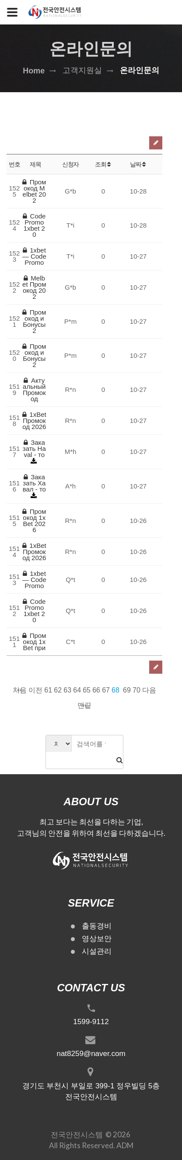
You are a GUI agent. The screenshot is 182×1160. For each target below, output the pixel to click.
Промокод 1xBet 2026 (34, 520)
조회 (103, 164)
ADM (124, 1145)
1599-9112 (90, 1022)
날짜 (138, 164)
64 (77, 690)
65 (87, 690)
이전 (35, 690)
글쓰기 (155, 142)
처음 (20, 690)
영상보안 (97, 939)
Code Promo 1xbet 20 (34, 225)
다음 (149, 690)
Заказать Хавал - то (34, 483)
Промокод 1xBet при (34, 641)
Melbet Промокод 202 (34, 287)
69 (127, 690)
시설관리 (97, 951)
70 (136, 690)
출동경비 (97, 926)
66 (96, 690)
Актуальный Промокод (34, 389)
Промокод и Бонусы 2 (34, 321)
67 (106, 690)
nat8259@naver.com (90, 1053)
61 (48, 690)
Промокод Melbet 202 (34, 191)
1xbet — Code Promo (34, 256)
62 (58, 690)
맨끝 (84, 705)
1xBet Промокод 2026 (34, 420)
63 (67, 690)
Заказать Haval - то (34, 448)
